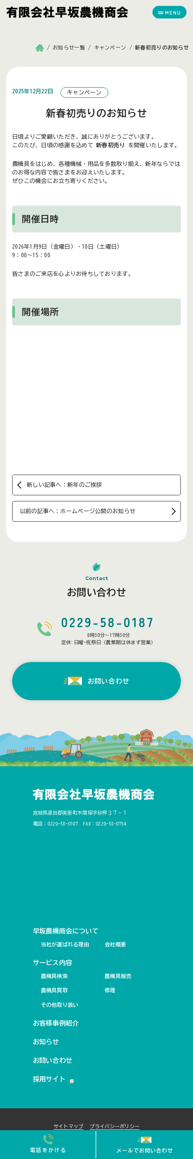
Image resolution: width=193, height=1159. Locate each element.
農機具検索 (54, 976)
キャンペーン (84, 92)
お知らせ (46, 1042)
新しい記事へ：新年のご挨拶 (64, 485)
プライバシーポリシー (114, 1126)
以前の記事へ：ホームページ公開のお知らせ (78, 511)
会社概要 (115, 944)
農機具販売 (118, 976)
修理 (110, 990)
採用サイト (53, 1080)
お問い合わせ (53, 1060)
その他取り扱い (60, 1005)
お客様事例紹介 (56, 1023)
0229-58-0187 (62, 823)
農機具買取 (54, 990)
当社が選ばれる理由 (65, 944)
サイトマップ (69, 1126)
